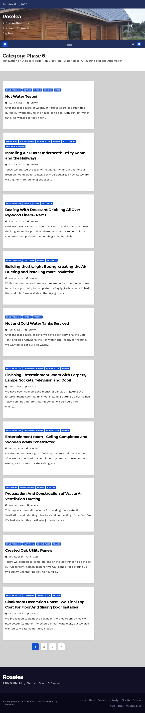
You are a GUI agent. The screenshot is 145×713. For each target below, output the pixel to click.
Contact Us (104, 700)
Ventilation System (15, 146)
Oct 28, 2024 (16, 613)
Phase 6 (37, 90)
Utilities (48, 90)
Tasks (121, 706)
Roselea (11, 17)
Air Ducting (11, 141)
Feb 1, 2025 (14, 387)
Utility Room (69, 141)
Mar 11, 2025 (15, 278)
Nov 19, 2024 (15, 557)
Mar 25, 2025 (16, 221)
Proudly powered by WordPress (19, 701)
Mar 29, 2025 (16, 165)
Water (57, 90)
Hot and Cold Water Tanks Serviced (37, 323)
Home (83, 700)
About (92, 700)
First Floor (28, 260)
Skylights (47, 203)
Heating (27, 90)
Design (115, 700)
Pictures (137, 700)
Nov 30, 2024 (16, 505)
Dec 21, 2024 (15, 448)
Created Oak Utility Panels (28, 550)
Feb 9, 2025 (15, 330)
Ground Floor (44, 141)
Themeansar (8, 704)
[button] (133, 44)
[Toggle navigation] (69, 44)
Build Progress (13, 90)
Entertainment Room (33, 368)
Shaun (32, 103)
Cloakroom (28, 544)
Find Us (126, 700)
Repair (36, 203)
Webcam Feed (133, 706)
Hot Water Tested (21, 96)
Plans (112, 706)
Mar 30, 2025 (16, 103)
